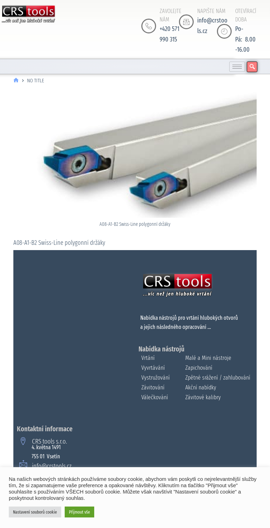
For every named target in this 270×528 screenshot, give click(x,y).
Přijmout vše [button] (79, 512)
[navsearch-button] (252, 67)
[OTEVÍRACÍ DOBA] (224, 31)
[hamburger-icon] (237, 67)
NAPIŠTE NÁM (211, 11)
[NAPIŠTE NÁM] (186, 21)
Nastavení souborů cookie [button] (35, 512)
